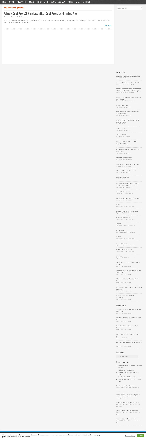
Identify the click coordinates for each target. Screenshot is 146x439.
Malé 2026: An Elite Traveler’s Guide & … (128, 335)
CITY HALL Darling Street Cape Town (128, 82)
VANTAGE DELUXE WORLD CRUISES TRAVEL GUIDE (127, 121)
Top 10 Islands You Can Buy (125, 386)
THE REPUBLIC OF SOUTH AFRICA (127, 211)
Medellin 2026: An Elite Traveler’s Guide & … (127, 327)
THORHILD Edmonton (123, 192)
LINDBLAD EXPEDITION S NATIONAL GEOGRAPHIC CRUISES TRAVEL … (127, 184)
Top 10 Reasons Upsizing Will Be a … (128, 402)
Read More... (108, 25)
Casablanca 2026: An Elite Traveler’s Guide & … (128, 263)
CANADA (119, 256)
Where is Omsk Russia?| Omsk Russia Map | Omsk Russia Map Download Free (40, 13)
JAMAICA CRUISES (122, 105)
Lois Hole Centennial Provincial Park (128, 198)
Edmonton (86, 2)
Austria (70, 2)
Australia (61, 2)
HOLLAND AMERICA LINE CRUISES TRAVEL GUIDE (127, 142)
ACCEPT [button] (140, 435)
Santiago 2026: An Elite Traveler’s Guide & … (129, 343)
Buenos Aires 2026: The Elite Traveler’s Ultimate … (129, 288)
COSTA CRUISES (121, 128)
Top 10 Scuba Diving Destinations (127, 410)
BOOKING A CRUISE (122, 177)
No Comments (23, 17)
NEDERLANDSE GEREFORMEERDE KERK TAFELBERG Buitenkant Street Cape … (128, 90)
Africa (46, 2)
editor (8, 17)
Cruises (39, 2)
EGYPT (118, 204)
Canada (78, 2)
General (31, 2)
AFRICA (118, 224)
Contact (11, 2)
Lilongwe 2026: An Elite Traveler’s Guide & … (127, 280)
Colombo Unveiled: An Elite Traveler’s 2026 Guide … (128, 271)
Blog (14, 17)
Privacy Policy (21, 2)
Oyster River (130, 370)
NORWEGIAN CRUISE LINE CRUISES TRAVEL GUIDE (127, 113)
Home (4, 2)
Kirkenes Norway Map (134, 377)
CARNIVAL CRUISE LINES (124, 158)
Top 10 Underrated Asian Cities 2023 (128, 394)
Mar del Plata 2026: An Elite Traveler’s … (125, 296)
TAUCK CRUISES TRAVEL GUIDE (126, 170)
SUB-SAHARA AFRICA (123, 217)
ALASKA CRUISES (121, 135)
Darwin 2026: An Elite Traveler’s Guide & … (128, 318)
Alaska (53, 2)
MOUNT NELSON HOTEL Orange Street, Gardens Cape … (128, 98)
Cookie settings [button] (130, 436)
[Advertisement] (58, 49)
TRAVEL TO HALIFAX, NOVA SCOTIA (127, 164)
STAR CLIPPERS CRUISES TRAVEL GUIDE (128, 76)
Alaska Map (120, 230)
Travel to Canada (121, 243)
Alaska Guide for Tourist (124, 249)
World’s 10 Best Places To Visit (126, 419)
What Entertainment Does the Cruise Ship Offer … (128, 150)
